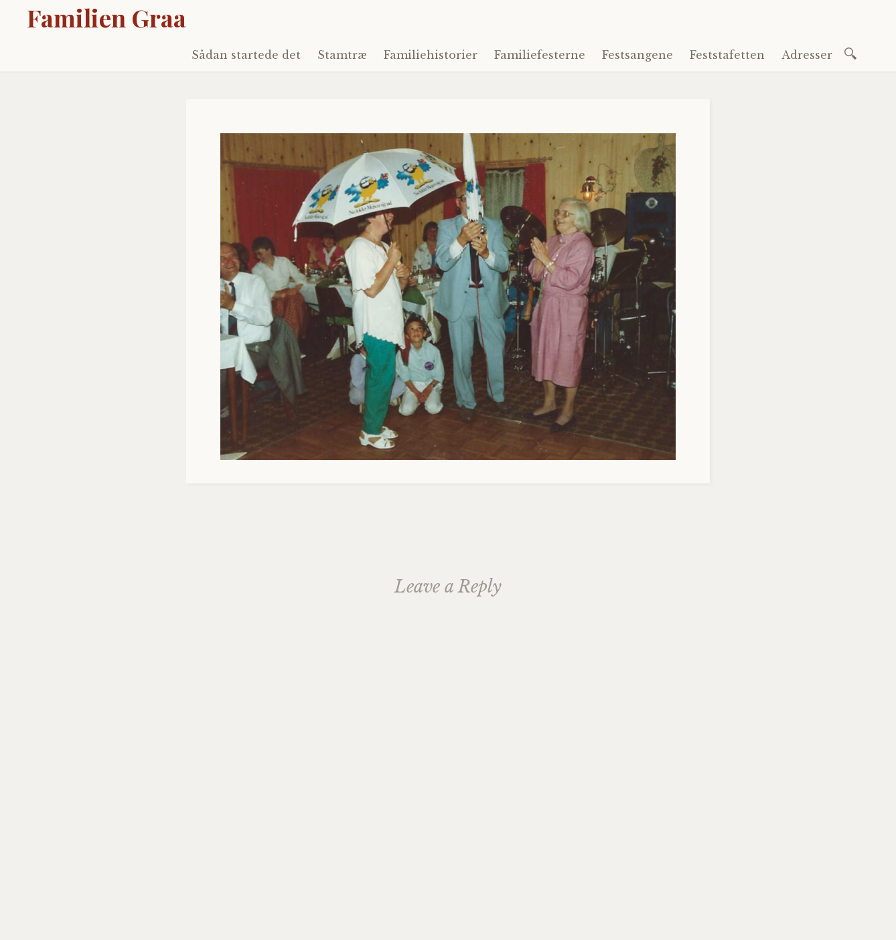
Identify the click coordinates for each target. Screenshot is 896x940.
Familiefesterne (539, 55)
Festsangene (637, 55)
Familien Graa (106, 17)
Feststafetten (727, 55)
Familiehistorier (430, 55)
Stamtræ (342, 55)
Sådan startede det (246, 55)
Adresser (806, 55)
